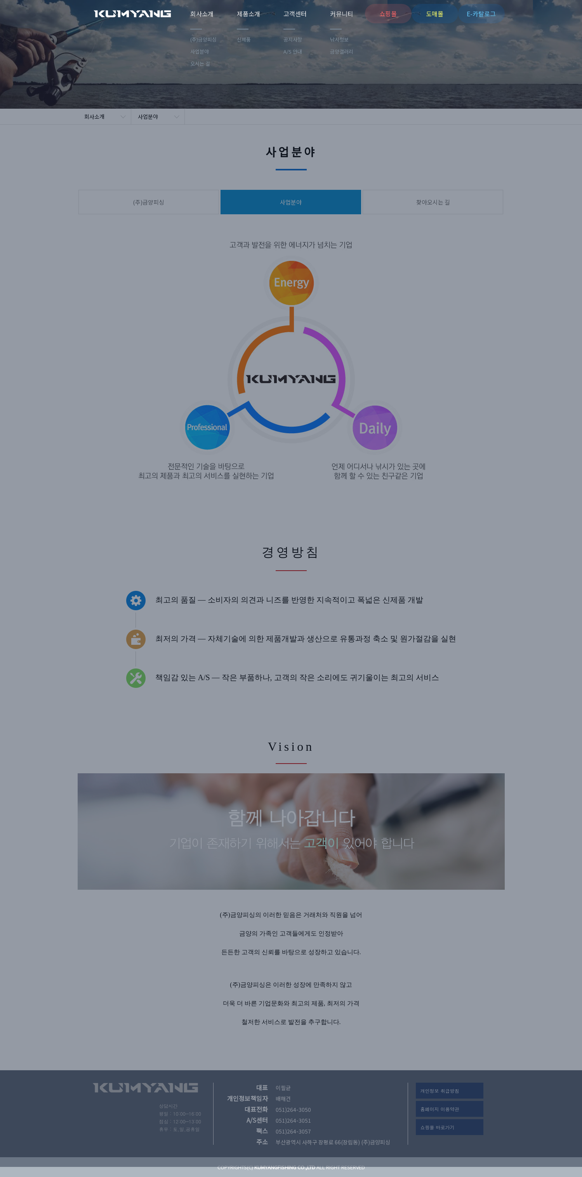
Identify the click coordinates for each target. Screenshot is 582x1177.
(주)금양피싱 (141, 13)
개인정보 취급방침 (439, 1090)
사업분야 (148, 116)
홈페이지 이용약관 (439, 1109)
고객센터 (295, 13)
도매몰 (434, 13)
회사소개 (202, 13)
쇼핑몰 (388, 13)
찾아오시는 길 (433, 202)
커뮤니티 (341, 13)
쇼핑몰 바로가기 (437, 1127)
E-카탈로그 (481, 13)
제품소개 (248, 13)
